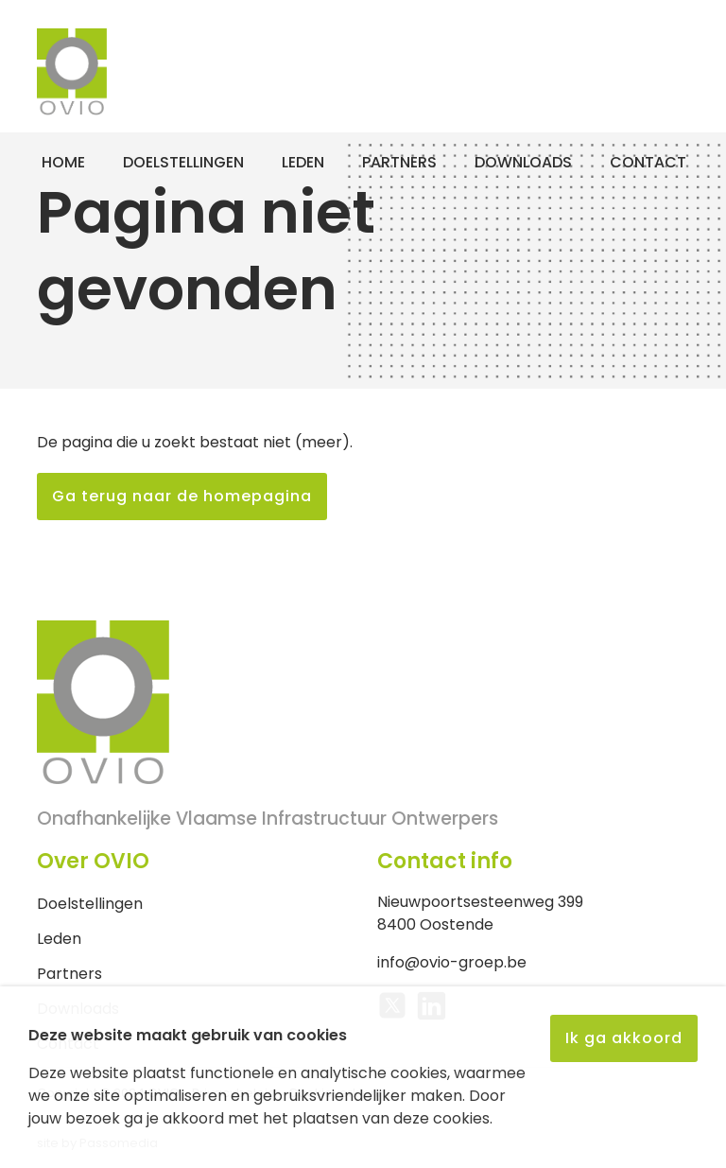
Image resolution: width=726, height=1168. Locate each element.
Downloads (523, 162)
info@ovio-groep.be (452, 962)
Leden (303, 162)
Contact (648, 162)
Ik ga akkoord (624, 1038)
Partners (399, 162)
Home (63, 162)
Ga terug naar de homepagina (182, 496)
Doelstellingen (183, 162)
